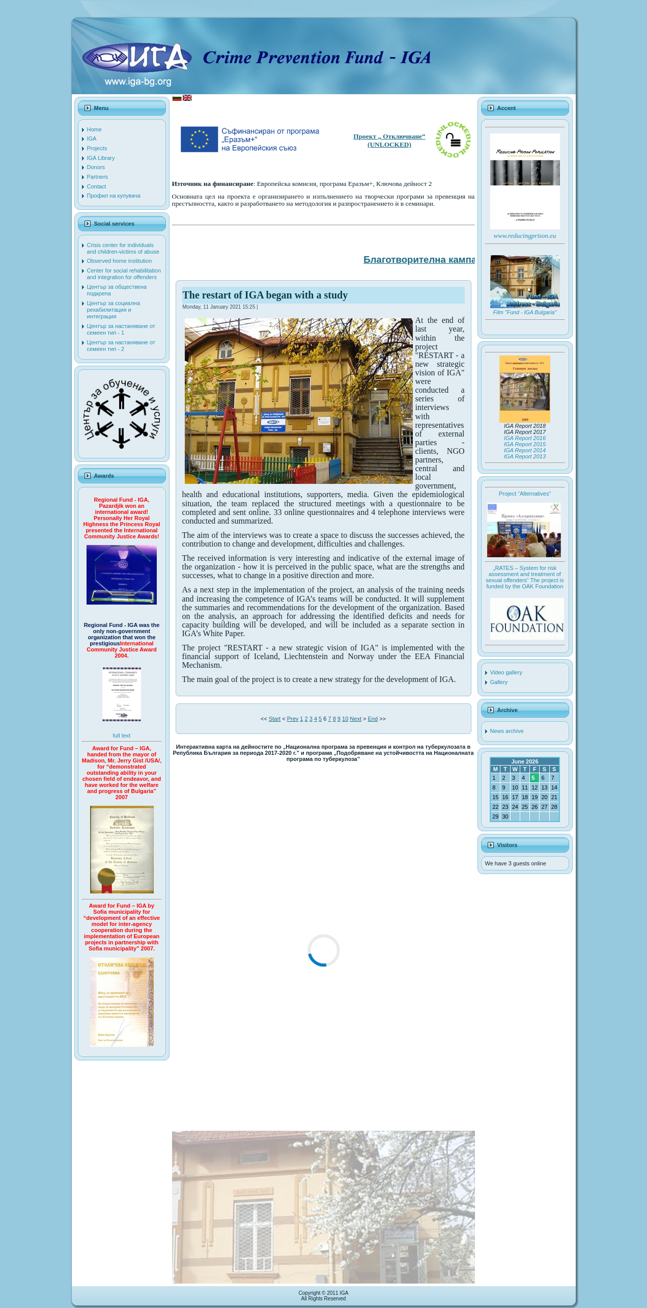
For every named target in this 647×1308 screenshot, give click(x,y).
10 (345, 719)
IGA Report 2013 (525, 456)
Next (355, 719)
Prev (293, 719)
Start (274, 719)
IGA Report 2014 (525, 450)
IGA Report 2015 (525, 444)
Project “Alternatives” (525, 493)
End (373, 719)
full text (122, 735)
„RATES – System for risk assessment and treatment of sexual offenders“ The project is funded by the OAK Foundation (525, 577)
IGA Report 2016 (525, 438)
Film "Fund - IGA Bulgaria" (524, 312)
